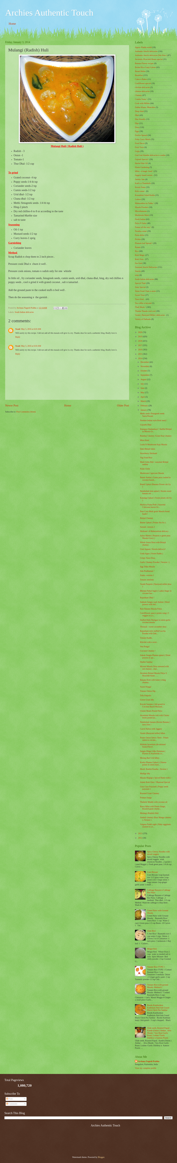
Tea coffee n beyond (143, 303)
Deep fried (139, 111)
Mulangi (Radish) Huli (149, 813)
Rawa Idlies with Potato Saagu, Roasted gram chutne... (152, 807)
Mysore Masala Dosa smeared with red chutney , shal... (154, 667)
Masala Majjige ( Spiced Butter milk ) (155, 778)
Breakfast (139, 75)
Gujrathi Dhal (145, 425)
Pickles (138, 239)
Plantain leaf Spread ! (144, 243)
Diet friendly (140, 119)
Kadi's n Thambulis (143, 183)
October (144, 371)
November (145, 366)
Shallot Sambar (146, 662)
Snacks (138, 271)
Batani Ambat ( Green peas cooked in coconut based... (155, 478)
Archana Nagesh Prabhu (148, 1061)
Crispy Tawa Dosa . (148, 558)
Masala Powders (141, 207)
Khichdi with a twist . (149, 642)
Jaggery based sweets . (144, 175)
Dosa (137, 127)
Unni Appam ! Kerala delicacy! (152, 549)
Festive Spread (141, 135)
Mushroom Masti (142, 215)
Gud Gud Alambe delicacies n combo (150, 155)
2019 (140, 336)
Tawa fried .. (140, 299)
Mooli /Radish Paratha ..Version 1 (154, 769)
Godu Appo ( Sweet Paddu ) (151, 553)
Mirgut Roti (152, 949)
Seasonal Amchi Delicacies (146, 267)
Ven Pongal (144, 646)
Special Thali (140, 283)
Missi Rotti (144, 440)
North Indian (140, 219)
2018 (140, 341)
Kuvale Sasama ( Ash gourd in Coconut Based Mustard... (152, 705)
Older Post (123, 405)
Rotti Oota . (140, 259)
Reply (17, 337)
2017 (140, 345)
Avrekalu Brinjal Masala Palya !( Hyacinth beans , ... (153, 674)
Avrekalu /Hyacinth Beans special (149, 59)
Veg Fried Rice (146, 458)
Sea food (138, 263)
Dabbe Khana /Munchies (145, 107)
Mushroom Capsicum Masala (152, 473)
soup (137, 275)
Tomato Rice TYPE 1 (156, 967)
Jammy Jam (140, 179)
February (144, 406)
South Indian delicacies (24, 312)
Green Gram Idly (147, 700)
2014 (140, 358)
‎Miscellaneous (141, 211)
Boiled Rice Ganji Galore (145, 67)
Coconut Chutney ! (147, 651)
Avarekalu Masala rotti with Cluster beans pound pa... (154, 716)
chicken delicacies (142, 87)
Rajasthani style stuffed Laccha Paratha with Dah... (152, 632)
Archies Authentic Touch (49, 12)
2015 (140, 354)
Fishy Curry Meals (142, 139)
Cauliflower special (143, 83)
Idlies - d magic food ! (144, 171)
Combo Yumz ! (141, 99)
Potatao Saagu (146, 798)
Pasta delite (139, 235)
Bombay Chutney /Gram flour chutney (155, 436)
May (143, 392)
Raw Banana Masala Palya (151, 609)
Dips (137, 123)
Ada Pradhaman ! (147, 571)
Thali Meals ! (140, 307)
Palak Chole (145, 469)
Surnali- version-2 (147, 527)
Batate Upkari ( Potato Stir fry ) (153, 522)
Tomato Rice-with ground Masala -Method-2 (157, 986)
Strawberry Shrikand (148, 453)
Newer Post (11, 405)
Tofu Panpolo (145, 695)
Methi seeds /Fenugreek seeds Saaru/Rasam (152, 414)
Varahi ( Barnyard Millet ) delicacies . (150, 315)
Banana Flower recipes (144, 63)
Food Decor (140, 143)
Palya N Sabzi (140, 223)
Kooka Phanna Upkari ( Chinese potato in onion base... (153, 763)
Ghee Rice (151, 931)
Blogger (101, 1157)
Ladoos (138, 199)
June (143, 388)
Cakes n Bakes (141, 79)
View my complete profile (145, 1068)
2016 (140, 350)
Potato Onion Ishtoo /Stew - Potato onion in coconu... (154, 739)
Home (12, 23)
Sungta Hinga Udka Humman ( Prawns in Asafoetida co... (152, 752)
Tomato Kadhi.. (146, 638)
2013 (140, 833)
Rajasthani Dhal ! (147, 598)
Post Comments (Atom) (26, 412)
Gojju (137, 151)
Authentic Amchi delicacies (146, 51)
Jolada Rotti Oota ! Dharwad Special (155, 782)
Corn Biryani (152, 872)
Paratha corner (141, 231)
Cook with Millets (142, 103)
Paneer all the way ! (143, 227)
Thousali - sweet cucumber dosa (153, 627)
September (145, 375)
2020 (140, 332)
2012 (140, 838)
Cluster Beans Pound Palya (151, 711)
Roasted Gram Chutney (149, 793)
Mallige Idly (145, 773)
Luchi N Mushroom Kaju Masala (153, 444)
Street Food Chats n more (145, 291)
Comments (11, 1104)
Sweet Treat (140, 295)
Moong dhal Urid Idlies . (150, 758)
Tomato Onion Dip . (148, 691)
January (144, 410)
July (142, 384)
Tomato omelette (147, 580)
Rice (137, 251)
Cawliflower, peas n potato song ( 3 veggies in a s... (154, 614)
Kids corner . (140, 191)
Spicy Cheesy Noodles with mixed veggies (158, 853)
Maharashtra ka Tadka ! (144, 203)
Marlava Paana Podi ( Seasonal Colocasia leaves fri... (152, 506)
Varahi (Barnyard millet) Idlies (152, 733)
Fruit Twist (139, 147)
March (143, 401)
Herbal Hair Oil (141, 163)
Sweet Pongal (145, 687)
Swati (17, 329)
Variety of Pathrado (143, 319)
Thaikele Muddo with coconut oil (153, 802)
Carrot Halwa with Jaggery (151, 729)
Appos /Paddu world (143, 47)
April (143, 397)
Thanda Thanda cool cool (145, 311)
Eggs (137, 131)
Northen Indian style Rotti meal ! (153, 420)
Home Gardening (142, 167)
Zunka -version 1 (147, 575)
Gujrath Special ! (142, 159)
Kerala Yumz (140, 187)
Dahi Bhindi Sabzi (147, 449)
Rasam (138, 247)
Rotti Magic (140, 255)
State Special (140, 287)
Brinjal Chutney (146, 518)
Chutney (138, 95)
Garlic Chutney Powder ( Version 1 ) (155, 562)
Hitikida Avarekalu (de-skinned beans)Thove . (152, 745)
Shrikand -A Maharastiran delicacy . (154, 531)
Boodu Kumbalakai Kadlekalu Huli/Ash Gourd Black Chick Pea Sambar (158, 1007)
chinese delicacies (142, 91)
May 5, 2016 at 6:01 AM (31, 329)
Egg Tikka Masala (147, 567)
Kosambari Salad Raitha (145, 195)
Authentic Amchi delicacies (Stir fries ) (151, 55)
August (144, 379)
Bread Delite (140, 71)
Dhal (137, 115)
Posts (9, 1099)
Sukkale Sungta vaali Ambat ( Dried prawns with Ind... (154, 603)
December (145, 362)
